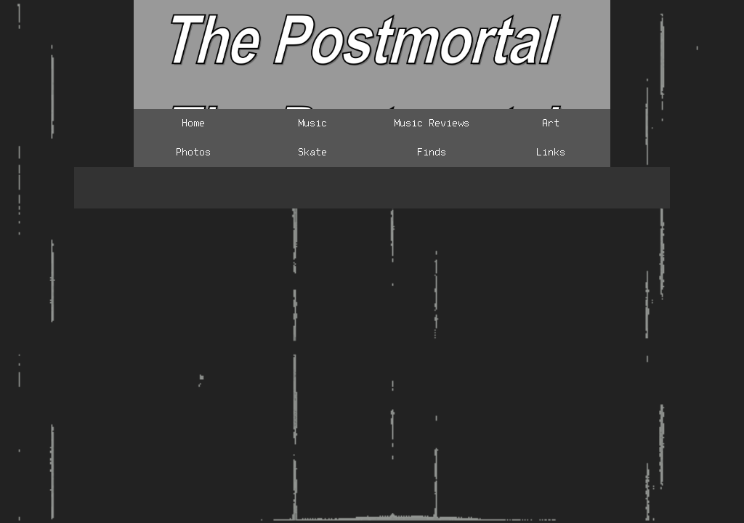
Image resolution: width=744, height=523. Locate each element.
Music (312, 123)
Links (550, 152)
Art (550, 123)
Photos (193, 152)
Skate (312, 152)
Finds (431, 152)
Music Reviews (431, 123)
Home (193, 123)
